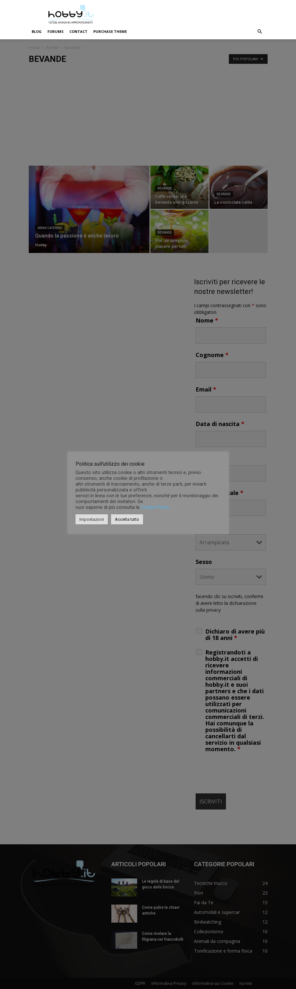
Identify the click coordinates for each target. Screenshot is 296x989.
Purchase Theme (110, 31)
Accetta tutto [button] (127, 519)
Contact (78, 31)
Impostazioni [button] (91, 519)
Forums (55, 31)
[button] (260, 32)
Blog (37, 31)
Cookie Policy (155, 507)
